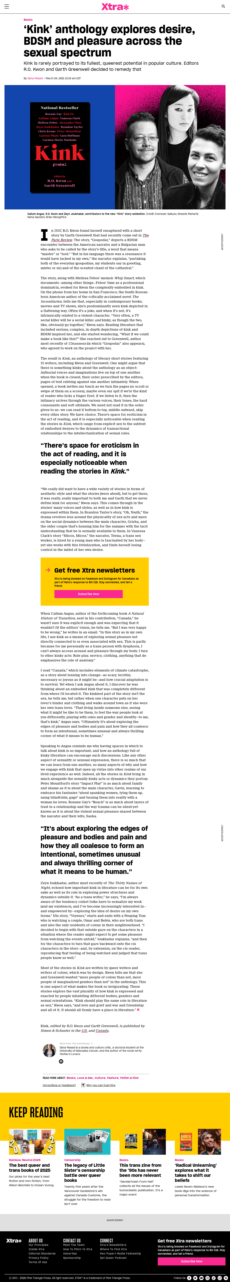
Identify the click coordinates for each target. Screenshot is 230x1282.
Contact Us (72, 1240)
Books (71, 1078)
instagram (207, 1278)
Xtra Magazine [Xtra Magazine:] (13, 1242)
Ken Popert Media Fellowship (120, 1253)
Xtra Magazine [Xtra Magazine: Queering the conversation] (115, 6)
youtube (201, 1278)
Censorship (72, 1160)
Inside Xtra (37, 1249)
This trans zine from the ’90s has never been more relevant (140, 1170)
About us (36, 1240)
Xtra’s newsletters (113, 1245)
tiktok (213, 1278)
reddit (220, 1278)
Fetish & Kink (129, 1078)
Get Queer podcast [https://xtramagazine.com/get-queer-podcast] (113, 1258)
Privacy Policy (39, 1258)
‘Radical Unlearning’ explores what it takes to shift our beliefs (196, 1173)
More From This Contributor (75, 1043)
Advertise (70, 1253)
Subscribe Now (88, 594)
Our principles (39, 1245)
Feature (112, 1078)
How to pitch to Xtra (77, 1249)
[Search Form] (223, 7)
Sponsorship (72, 1258)
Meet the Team (74, 1245)
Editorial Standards (42, 1253)
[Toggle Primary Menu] (6, 7)
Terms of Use (38, 1262)
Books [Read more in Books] (28, 19)
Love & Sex (85, 1078)
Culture (100, 1078)
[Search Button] (223, 6)
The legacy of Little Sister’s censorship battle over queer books (84, 1173)
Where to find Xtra (113, 1249)
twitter (195, 1278)
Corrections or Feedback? (59, 1085)
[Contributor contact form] (61, 1061)
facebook (189, 1278)
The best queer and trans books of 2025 (29, 1168)
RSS (226, 1278)
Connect (106, 1240)
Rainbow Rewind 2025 (24, 1160)
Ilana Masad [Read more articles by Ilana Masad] (35, 78)
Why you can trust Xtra (98, 1085)
